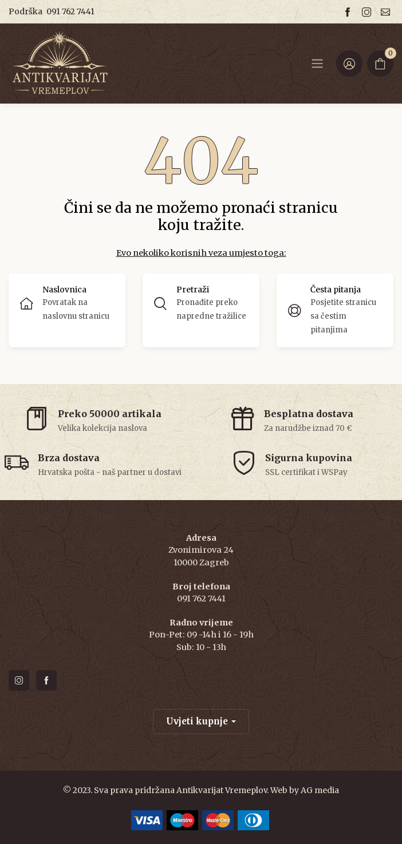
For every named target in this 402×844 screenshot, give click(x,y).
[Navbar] (317, 63)
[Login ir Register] (349, 63)
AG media (320, 790)
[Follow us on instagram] (368, 12)
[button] (201, 310)
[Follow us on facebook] (349, 12)
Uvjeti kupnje (197, 721)
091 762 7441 (70, 11)
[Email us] (387, 12)
